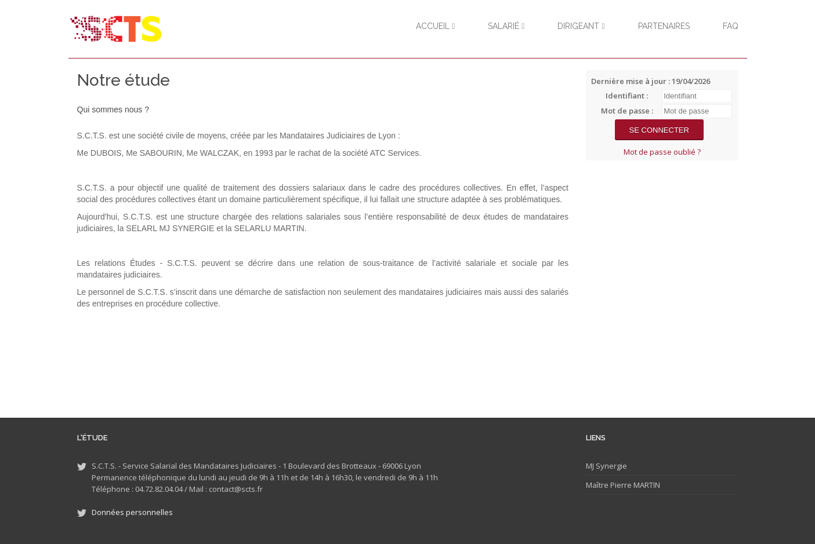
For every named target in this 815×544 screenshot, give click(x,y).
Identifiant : (627, 95)
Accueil (435, 26)
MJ (590, 466)
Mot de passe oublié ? (662, 152)
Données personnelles (132, 512)
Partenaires (664, 26)
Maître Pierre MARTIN (623, 485)
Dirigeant (580, 26)
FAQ (730, 26)
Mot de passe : (627, 110)
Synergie (610, 466)
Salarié (506, 26)
